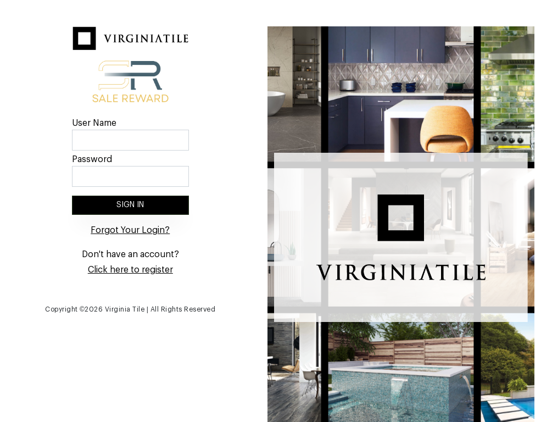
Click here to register (130, 269)
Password (92, 159)
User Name (94, 123)
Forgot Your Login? (130, 230)
